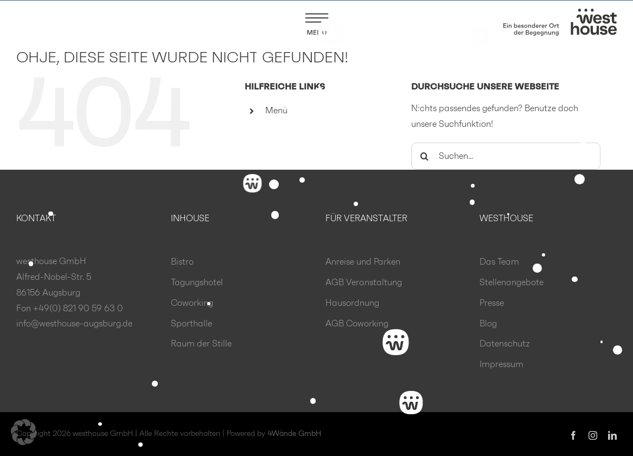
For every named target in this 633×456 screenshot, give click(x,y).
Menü (276, 111)
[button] (24, 432)
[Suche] (424, 156)
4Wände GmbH (294, 434)
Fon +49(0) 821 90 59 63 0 (69, 309)
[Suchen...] (505, 156)
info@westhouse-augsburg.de (74, 324)
